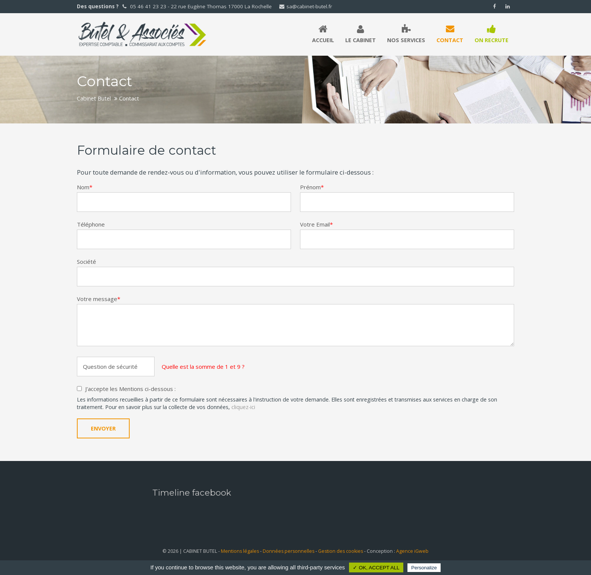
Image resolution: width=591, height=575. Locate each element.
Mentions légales (240, 551)
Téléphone (91, 224)
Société (86, 261)
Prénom (312, 187)
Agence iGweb (412, 551)
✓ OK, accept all (376, 567)
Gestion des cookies (340, 551)
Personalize (424, 567)
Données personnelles (288, 551)
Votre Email (316, 224)
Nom (84, 187)
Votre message (98, 299)
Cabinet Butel (94, 98)
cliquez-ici (243, 407)
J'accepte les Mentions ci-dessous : (130, 388)
